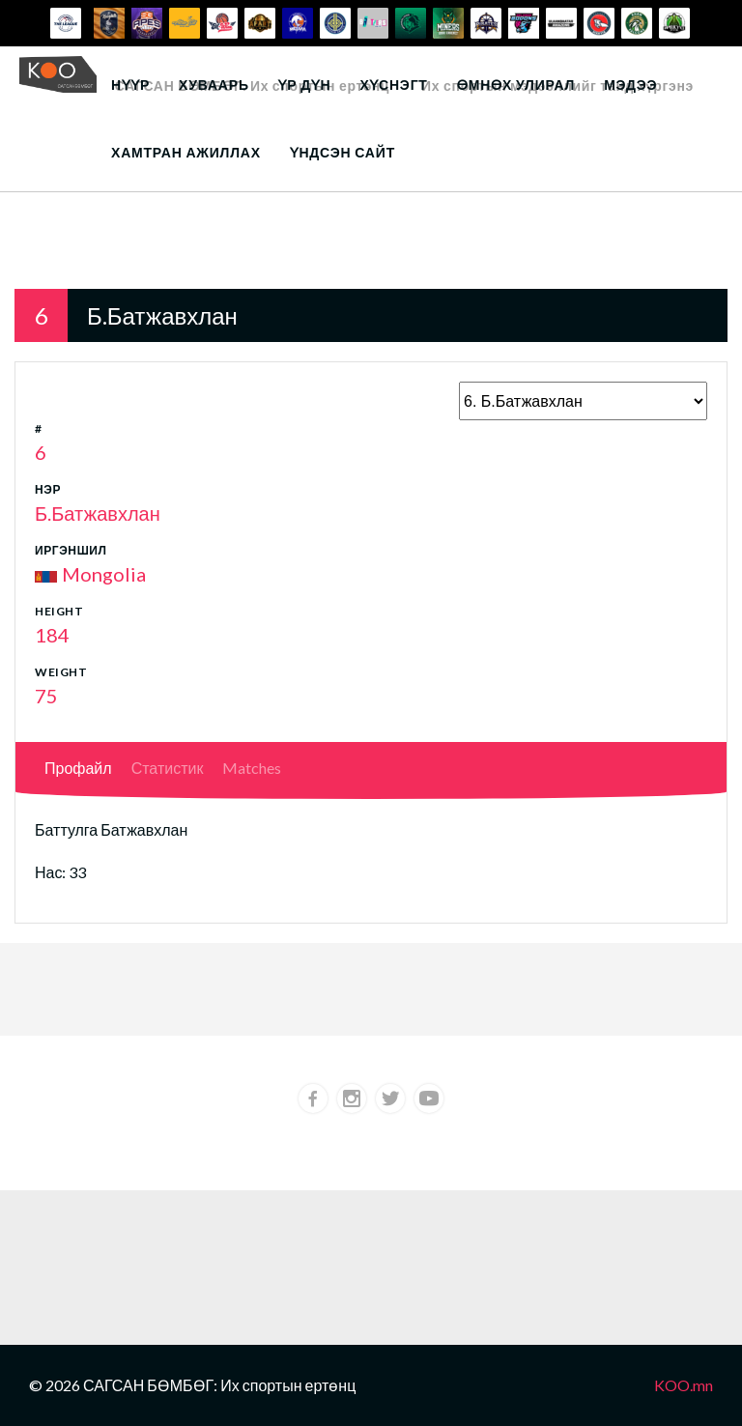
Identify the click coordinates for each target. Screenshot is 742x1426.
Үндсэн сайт (342, 152)
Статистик (167, 767)
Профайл (78, 767)
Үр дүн (304, 84)
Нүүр (130, 84)
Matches (251, 767)
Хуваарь (214, 84)
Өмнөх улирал (516, 84)
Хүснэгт (393, 84)
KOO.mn (683, 1385)
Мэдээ (630, 84)
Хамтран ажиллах (186, 152)
